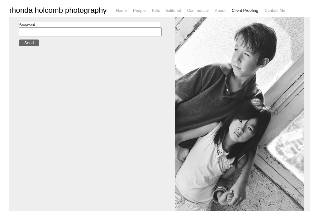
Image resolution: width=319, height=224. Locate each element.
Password (27, 35)
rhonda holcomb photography (58, 13)
